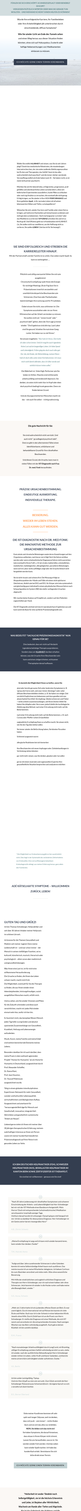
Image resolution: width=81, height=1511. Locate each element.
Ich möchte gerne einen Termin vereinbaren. (40, 62)
